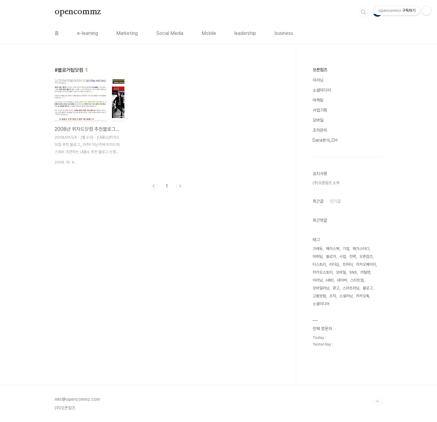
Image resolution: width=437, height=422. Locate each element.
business (283, 33)
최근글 (318, 201)
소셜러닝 (346, 296)
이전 (154, 186)
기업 (346, 248)
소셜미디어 (322, 90)
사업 (342, 256)
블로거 (331, 256)
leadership (245, 33)
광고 (336, 288)
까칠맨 (365, 272)
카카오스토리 (323, 272)
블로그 (368, 288)
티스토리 (319, 264)
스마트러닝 (351, 288)
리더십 (334, 264)
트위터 (348, 264)
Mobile (209, 33)
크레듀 (318, 248)
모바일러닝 (321, 288)
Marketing (127, 33)
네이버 (342, 280)
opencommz (78, 12)
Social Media (169, 33)
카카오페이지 (366, 264)
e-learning (87, 33)
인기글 (335, 201)
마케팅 (318, 100)
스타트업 (357, 280)
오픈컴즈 (320, 69)
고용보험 (319, 296)
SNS (353, 272)
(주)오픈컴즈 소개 (326, 183)
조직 (332, 296)
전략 (352, 256)
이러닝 (318, 80)
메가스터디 (361, 248)
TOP (377, 402)
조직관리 (320, 130)
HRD (330, 280)
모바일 (318, 120)
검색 (363, 12)
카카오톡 (362, 296)
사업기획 (320, 110)
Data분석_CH (325, 140)
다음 (180, 186)
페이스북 (332, 248)
